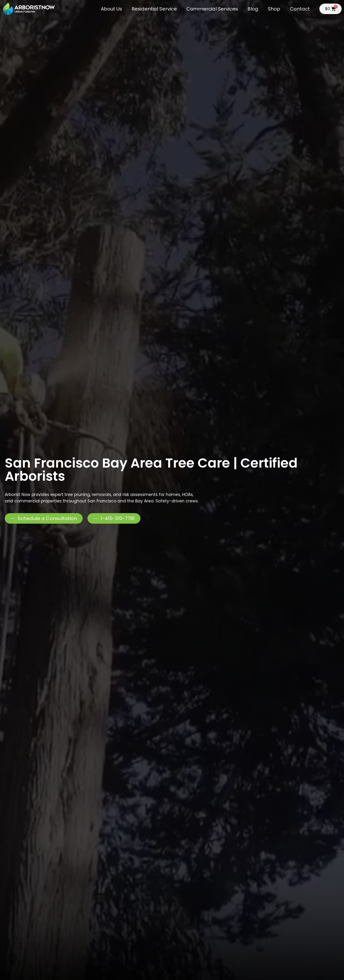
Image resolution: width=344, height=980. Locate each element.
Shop (274, 8)
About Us (111, 8)
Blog (252, 8)
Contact (300, 8)
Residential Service (154, 8)
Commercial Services (212, 8)
